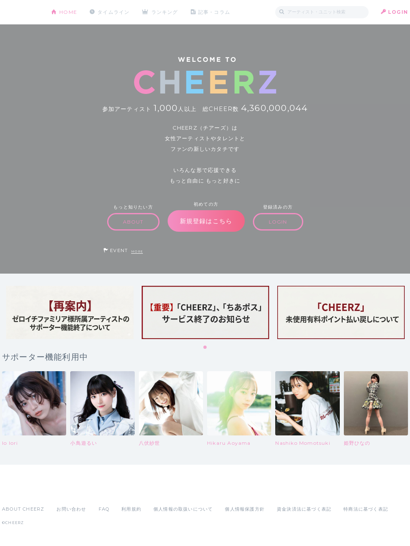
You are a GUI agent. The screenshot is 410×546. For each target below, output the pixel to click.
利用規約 (131, 509)
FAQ (104, 509)
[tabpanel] (70, 312)
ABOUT (133, 222)
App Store (20, 491)
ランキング (164, 12)
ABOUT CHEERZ (23, 509)
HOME (68, 12)
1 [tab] (205, 348)
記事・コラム (214, 12)
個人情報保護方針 (245, 509)
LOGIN (398, 12)
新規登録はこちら (206, 221)
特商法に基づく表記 (365, 509)
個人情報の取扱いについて (183, 509)
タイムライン (113, 12)
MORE (137, 251)
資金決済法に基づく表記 (304, 509)
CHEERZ (20, 12)
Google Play (63, 491)
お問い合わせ (71, 509)
